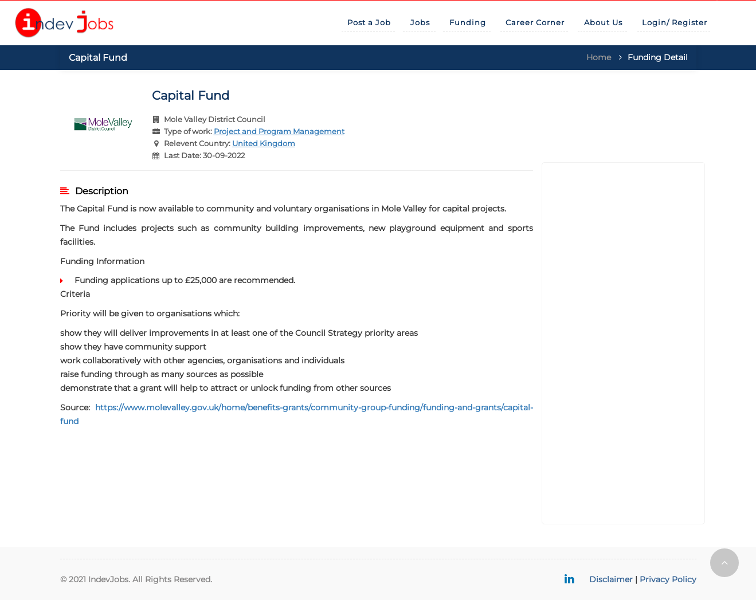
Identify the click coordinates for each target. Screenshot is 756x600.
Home (598, 57)
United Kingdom (263, 143)
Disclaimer (611, 579)
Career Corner (535, 22)
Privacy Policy (668, 579)
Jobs (420, 22)
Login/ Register (674, 22)
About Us (603, 22)
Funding (467, 22)
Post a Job (369, 22)
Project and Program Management (279, 131)
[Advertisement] (623, 343)
